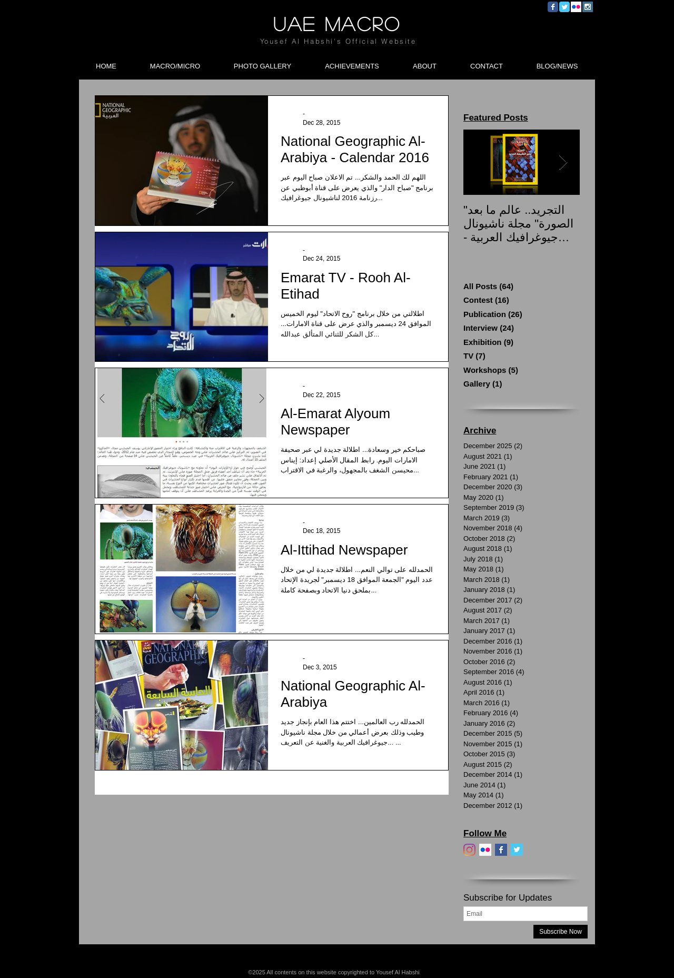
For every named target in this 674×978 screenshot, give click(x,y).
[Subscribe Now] (560, 932)
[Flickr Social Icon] (576, 7)
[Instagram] (469, 850)
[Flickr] (485, 850)
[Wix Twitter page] (564, 7)
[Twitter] (517, 850)
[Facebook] (501, 850)
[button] (175, 62)
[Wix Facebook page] (553, 7)
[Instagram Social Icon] (587, 7)
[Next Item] (563, 162)
